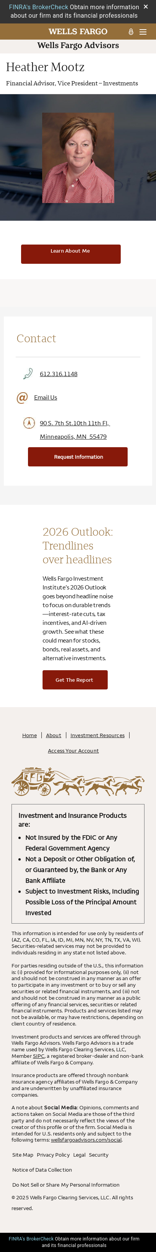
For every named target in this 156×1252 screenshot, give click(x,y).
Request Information (78, 456)
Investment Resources (98, 735)
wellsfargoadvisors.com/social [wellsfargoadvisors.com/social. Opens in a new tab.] (86, 1139)
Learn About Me (70, 250)
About (53, 735)
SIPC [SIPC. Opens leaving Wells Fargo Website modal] (38, 1055)
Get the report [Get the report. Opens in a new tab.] (75, 679)
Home (29, 735)
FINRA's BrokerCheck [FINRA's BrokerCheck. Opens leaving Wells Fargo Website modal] (38, 7)
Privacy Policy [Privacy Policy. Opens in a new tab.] (53, 1154)
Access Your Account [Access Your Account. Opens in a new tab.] (73, 750)
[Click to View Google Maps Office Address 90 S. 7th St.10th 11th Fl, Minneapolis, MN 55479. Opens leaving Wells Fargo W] (78, 429)
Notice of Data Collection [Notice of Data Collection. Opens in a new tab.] (42, 1169)
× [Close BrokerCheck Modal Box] (145, 6)
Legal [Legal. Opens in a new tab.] (79, 1154)
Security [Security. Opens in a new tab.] (98, 1154)
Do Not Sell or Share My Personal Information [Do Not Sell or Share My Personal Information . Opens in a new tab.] (66, 1184)
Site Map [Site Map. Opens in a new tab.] (22, 1154)
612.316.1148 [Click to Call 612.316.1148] (49, 374)
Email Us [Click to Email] (36, 397)
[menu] (140, 31)
